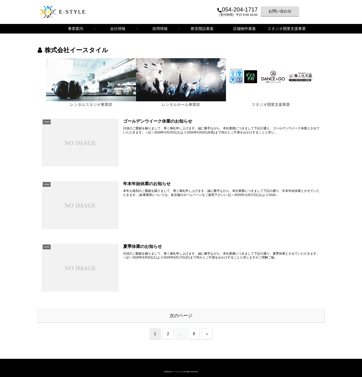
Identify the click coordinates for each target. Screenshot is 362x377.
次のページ (181, 315)
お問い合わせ (279, 11)
